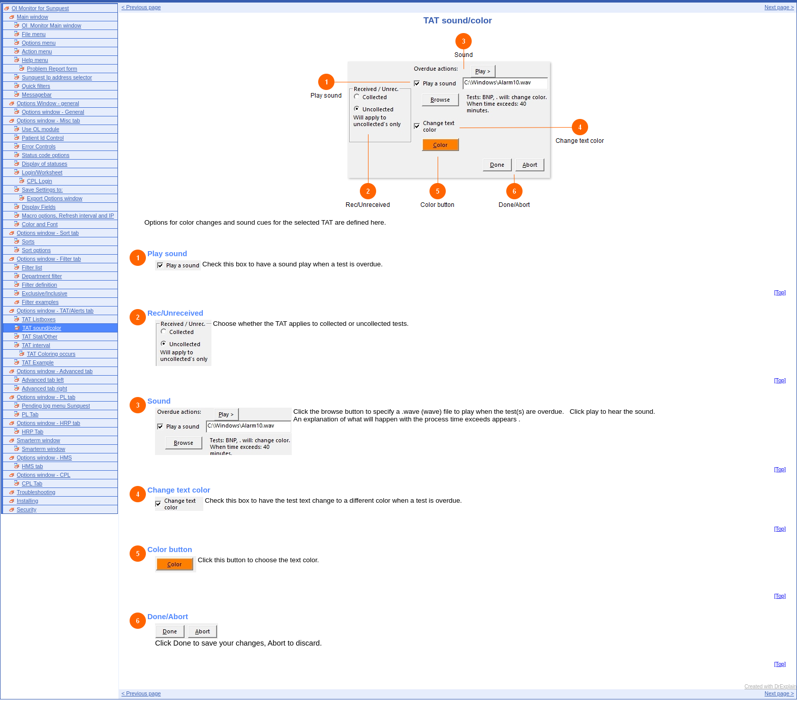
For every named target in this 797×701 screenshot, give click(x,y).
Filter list (32, 267)
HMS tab (32, 466)
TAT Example (38, 362)
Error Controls (38, 146)
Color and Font (40, 224)
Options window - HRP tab (48, 423)
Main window (32, 17)
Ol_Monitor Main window (51, 25)
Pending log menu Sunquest (56, 406)
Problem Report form (52, 69)
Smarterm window (38, 440)
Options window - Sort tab (48, 233)
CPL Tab (32, 483)
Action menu (37, 51)
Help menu (35, 60)
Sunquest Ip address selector (57, 77)
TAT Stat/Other (39, 336)
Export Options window (54, 198)
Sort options (36, 250)
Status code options (46, 155)
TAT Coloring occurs (51, 354)
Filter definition (39, 285)
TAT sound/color (41, 328)
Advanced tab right (44, 388)
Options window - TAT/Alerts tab (55, 311)
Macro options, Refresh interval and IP (68, 215)
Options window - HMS (44, 457)
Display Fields (38, 207)
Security (27, 509)
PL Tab (30, 414)
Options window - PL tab (46, 397)
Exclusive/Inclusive (44, 293)
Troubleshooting (36, 492)
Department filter (42, 276)
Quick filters (36, 86)
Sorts (28, 241)
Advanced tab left (43, 380)
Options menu (38, 43)
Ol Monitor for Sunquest (40, 8)
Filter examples (40, 302)
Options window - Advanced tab (55, 371)
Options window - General (53, 112)
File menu (34, 34)
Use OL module (40, 129)
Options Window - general (48, 103)
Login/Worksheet (42, 172)
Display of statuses (44, 164)
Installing (27, 501)
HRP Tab (32, 432)
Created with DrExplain (770, 686)
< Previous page (141, 7)
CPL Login (39, 181)
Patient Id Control (43, 138)
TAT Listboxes (38, 319)
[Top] (780, 292)
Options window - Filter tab (49, 259)
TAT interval (36, 345)
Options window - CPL (43, 475)
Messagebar (37, 95)
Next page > (779, 7)
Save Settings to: (42, 190)
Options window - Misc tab (48, 120)
